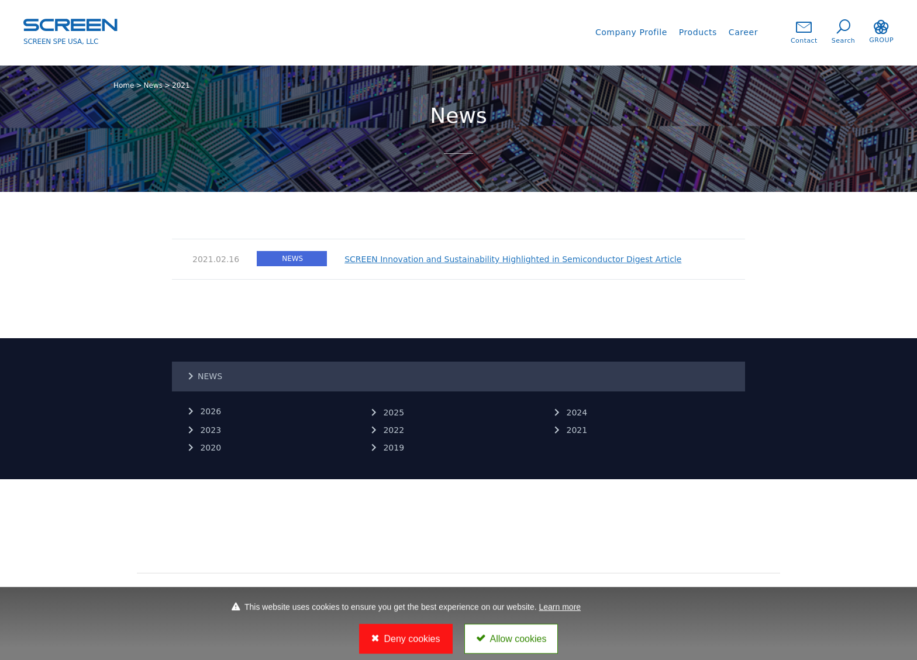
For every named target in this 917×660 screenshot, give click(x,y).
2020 (209, 447)
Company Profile (631, 32)
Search (843, 32)
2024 (575, 412)
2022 (392, 430)
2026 (209, 411)
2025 (392, 412)
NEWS (210, 376)
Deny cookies (412, 643)
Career (743, 32)
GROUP (881, 32)
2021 (575, 430)
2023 (209, 430)
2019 (392, 447)
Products (698, 32)
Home (123, 85)
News (153, 85)
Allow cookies (518, 643)
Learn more (560, 611)
